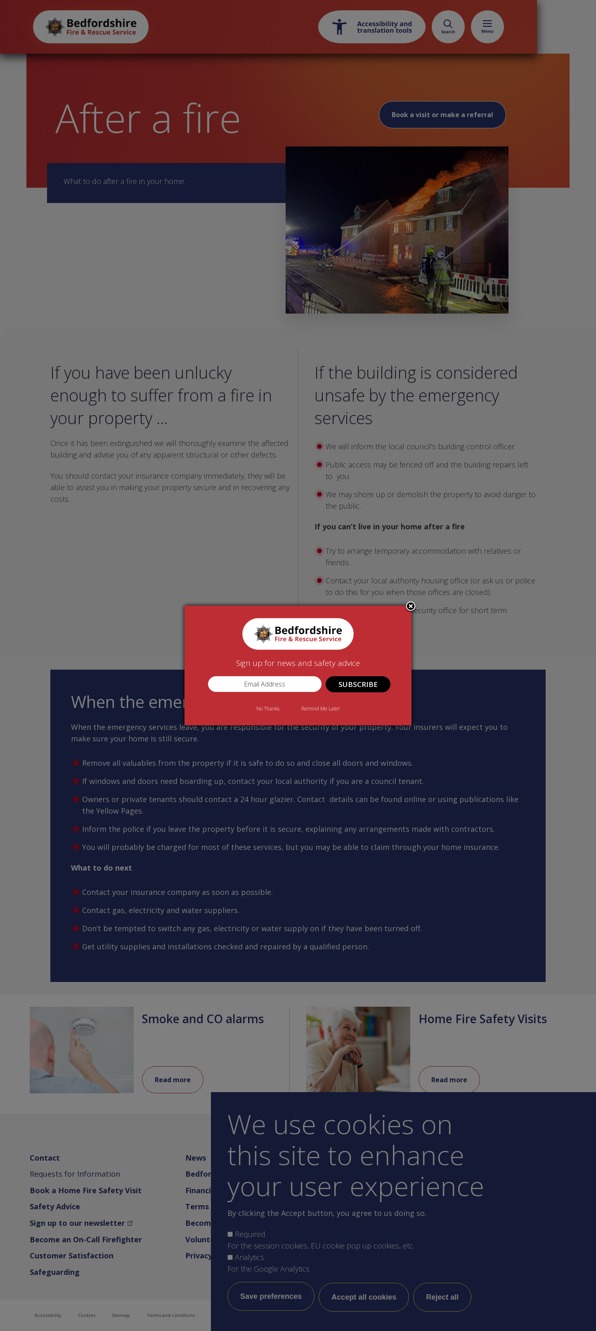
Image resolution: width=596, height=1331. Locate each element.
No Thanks (267, 708)
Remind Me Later (320, 708)
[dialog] (298, 665)
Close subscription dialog (410, 607)
